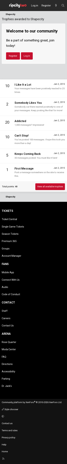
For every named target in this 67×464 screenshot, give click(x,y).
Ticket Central (9, 219)
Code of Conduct (11, 294)
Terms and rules (9, 430)
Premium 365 (9, 241)
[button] (33, 416)
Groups (6, 248)
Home (5, 451)
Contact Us (8, 325)
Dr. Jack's (7, 386)
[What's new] (56, 5)
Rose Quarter (9, 342)
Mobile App (8, 272)
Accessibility (8, 371)
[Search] (63, 5)
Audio (5, 287)
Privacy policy (8, 437)
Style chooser (10, 409)
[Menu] (4, 5)
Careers (6, 318)
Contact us (7, 423)
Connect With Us (11, 279)
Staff (5, 311)
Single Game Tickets (13, 226)
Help (4, 444)
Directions (7, 364)
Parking (6, 378)
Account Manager (11, 255)
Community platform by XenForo (32, 402)
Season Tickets (10, 234)
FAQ (4, 356)
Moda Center (9, 349)
